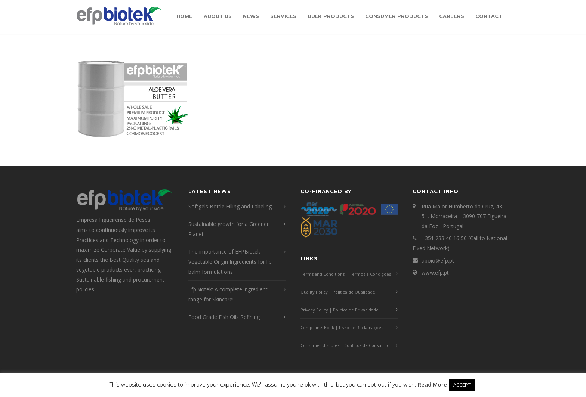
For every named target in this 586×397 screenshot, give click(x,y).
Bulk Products (331, 16)
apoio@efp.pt (438, 260)
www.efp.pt (435, 272)
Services (283, 16)
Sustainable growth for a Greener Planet (228, 229)
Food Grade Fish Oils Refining (224, 316)
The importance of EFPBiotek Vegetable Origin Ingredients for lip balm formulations (230, 261)
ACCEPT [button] (462, 384)
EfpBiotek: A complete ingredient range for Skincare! (228, 294)
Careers (451, 16)
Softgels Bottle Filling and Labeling (230, 206)
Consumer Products (396, 16)
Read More (432, 384)
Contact (488, 16)
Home (184, 16)
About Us (218, 16)
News (251, 16)
